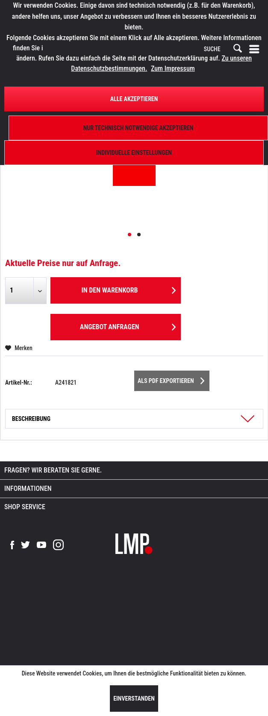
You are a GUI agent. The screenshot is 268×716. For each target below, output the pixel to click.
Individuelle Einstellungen (134, 152)
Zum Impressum (173, 68)
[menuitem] (256, 49)
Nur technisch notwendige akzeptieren (138, 128)
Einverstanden (134, 698)
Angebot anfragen (128, 325)
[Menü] (256, 49)
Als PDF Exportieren (171, 379)
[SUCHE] (222, 49)
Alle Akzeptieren (134, 99)
